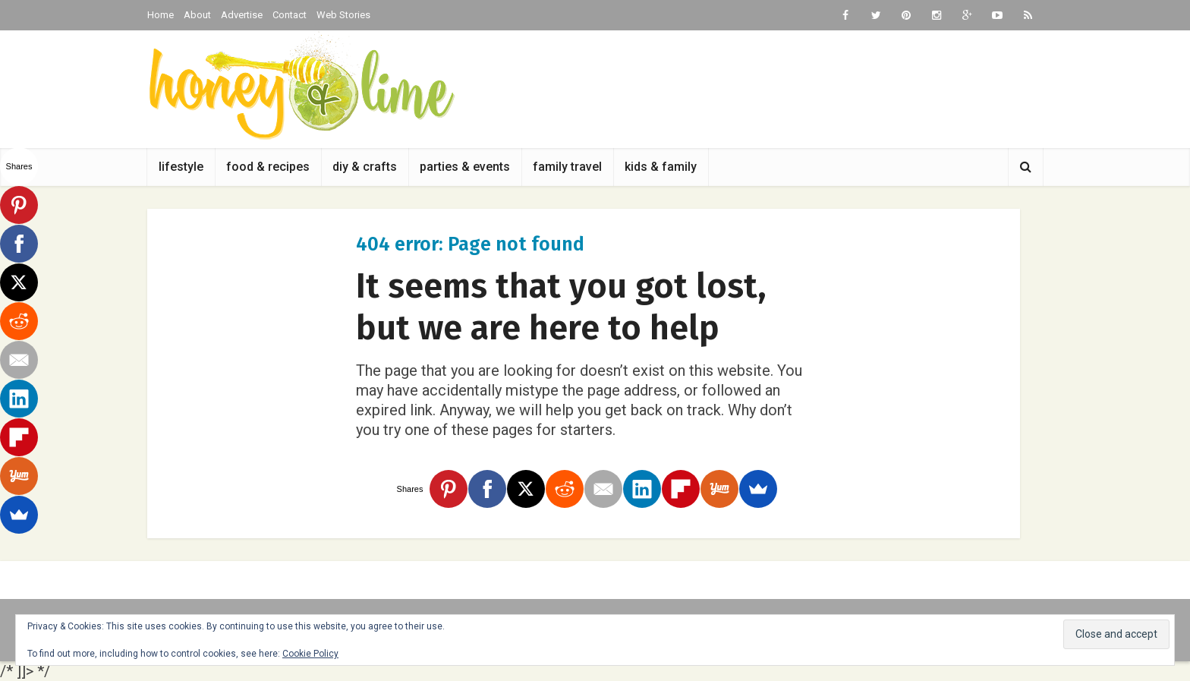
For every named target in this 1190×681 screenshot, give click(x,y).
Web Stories (343, 14)
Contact (289, 14)
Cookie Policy (310, 653)
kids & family (661, 166)
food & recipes (268, 166)
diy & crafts (364, 166)
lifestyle (181, 166)
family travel (567, 166)
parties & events (465, 166)
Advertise (242, 14)
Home (160, 14)
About (197, 14)
